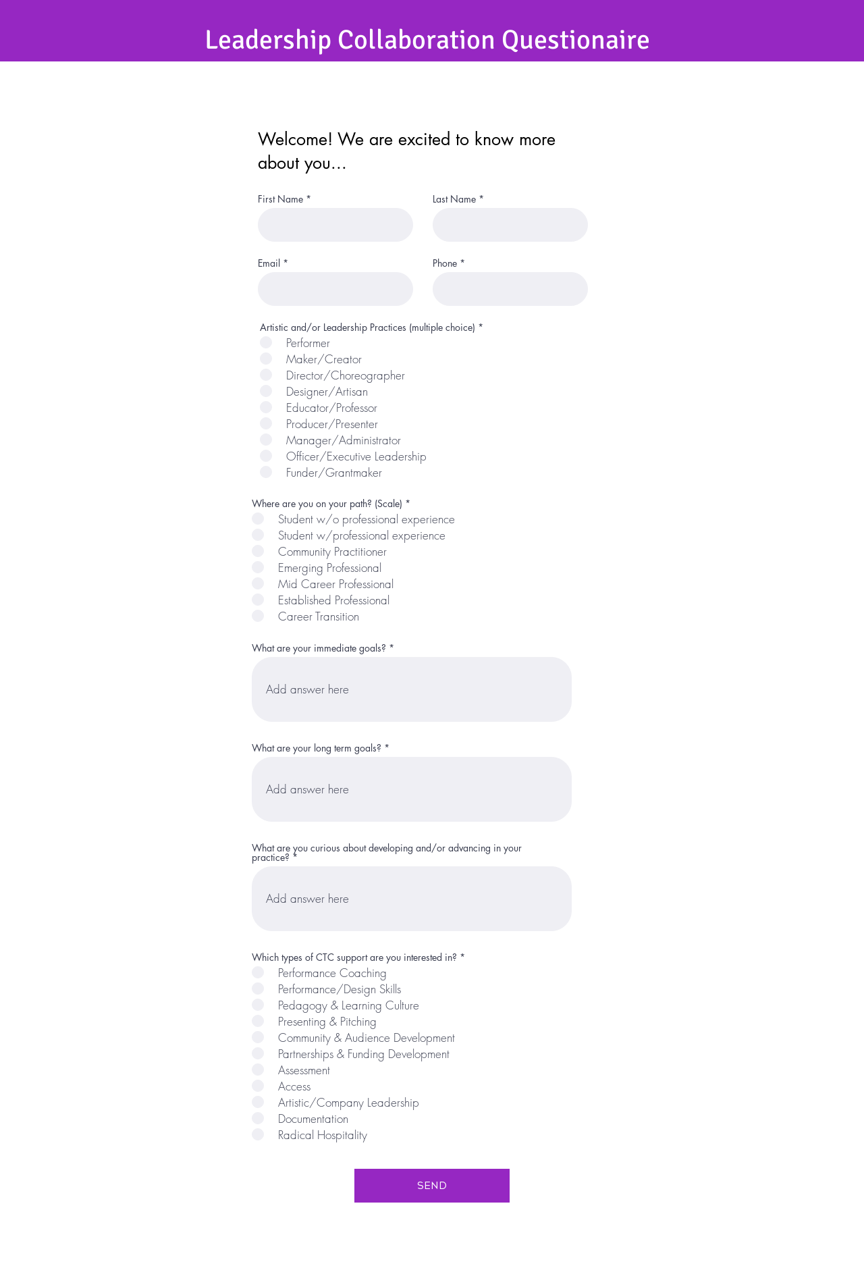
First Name (280, 199)
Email (269, 263)
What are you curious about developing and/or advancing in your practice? (387, 852)
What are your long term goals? (316, 748)
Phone (445, 263)
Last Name (454, 199)
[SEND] (432, 1186)
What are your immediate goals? (319, 648)
